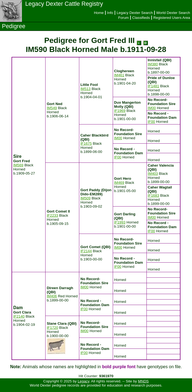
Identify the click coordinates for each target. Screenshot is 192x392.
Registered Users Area (171, 18)
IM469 (119, 183)
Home (99, 13)
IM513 (85, 89)
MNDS (143, 381)
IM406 (52, 296)
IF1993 (120, 222)
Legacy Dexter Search (135, 13)
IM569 (18, 165)
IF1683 (153, 195)
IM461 (119, 75)
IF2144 (86, 251)
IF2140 (19, 316)
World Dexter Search (173, 13)
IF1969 (120, 111)
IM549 (52, 108)
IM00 (152, 108)
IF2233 (52, 215)
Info (110, 13)
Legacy (83, 381)
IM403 (153, 174)
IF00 (151, 122)
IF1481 (153, 86)
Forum (123, 18)
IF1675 (86, 143)
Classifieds (141, 18)
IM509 (85, 198)
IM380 (153, 64)
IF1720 (52, 328)
